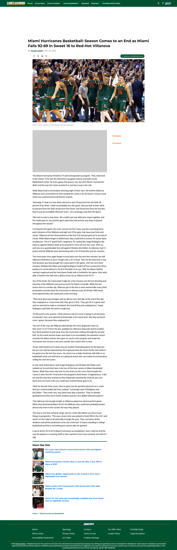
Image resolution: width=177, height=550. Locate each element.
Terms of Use (90, 533)
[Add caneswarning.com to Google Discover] (132, 56)
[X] (158, 3)
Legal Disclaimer (137, 533)
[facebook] (162, 3)
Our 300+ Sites (114, 529)
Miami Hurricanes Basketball (52, 513)
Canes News (40, 3)
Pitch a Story (37, 533)
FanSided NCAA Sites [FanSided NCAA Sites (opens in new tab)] (111, 3)
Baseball (85, 3)
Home (35, 513)
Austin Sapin (37, 51)
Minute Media (20, 544)
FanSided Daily (136, 529)
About (30, 3)
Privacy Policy (68, 533)
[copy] (46, 56)
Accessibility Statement (42, 538)
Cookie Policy (114, 533)
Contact (87, 529)
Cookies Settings (91, 538)
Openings (66, 529)
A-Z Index (66, 538)
